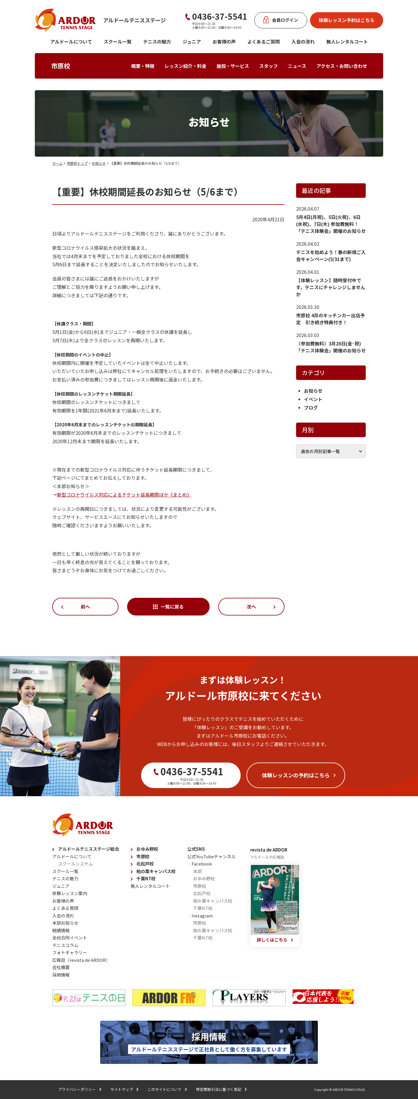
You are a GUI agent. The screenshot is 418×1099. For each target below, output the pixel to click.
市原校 (60, 65)
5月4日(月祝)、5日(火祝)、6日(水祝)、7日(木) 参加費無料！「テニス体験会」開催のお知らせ (331, 223)
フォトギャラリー (69, 952)
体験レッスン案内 (69, 893)
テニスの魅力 (157, 41)
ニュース (297, 65)
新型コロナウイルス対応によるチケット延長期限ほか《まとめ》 (124, 494)
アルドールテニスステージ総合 (88, 849)
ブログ (311, 407)
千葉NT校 (146, 878)
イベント (313, 399)
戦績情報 (61, 930)
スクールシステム (75, 864)
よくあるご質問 (263, 41)
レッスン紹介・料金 (185, 65)
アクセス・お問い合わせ (341, 65)
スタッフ (268, 65)
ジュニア (192, 41)
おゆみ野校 (147, 849)
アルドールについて (71, 41)
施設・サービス (233, 65)
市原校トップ (77, 163)
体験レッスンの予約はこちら (296, 775)
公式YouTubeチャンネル (211, 856)
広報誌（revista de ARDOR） (81, 960)
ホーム (57, 163)
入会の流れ (303, 41)
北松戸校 (145, 864)
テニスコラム (65, 945)
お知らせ (99, 163)
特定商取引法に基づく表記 (218, 1089)
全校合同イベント (69, 938)
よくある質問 (65, 908)
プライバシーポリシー (77, 1089)
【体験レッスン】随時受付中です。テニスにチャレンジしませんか (330, 287)
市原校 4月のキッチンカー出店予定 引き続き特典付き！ (330, 319)
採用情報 (61, 975)
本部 (197, 871)
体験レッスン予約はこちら (346, 20)
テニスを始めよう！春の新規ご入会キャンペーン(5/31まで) (331, 255)
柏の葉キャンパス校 (156, 871)
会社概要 (61, 967)
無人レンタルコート (150, 886)
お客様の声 (224, 41)
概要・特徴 (142, 65)
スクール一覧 (117, 41)
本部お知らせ (65, 923)
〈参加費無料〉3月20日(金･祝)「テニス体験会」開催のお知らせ (331, 347)
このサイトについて (164, 1089)
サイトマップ (121, 1089)
